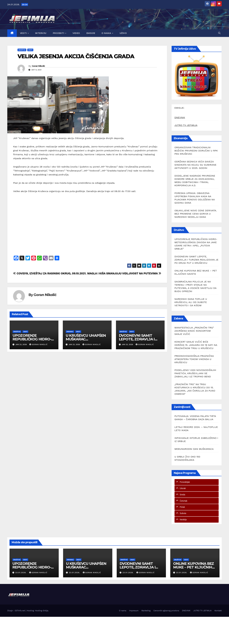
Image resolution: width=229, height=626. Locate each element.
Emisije (90, 33)
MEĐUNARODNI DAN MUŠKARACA (194, 449)
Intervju (40, 33)
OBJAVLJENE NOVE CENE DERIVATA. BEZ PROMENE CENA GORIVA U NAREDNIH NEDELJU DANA (196, 213)
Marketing (146, 610)
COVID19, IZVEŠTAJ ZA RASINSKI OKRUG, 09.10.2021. (49, 273)
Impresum (133, 610)
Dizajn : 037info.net (16, 610)
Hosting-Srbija (41, 610)
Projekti (59, 33)
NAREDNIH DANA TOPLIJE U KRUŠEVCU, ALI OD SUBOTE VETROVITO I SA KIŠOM (191, 302)
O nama (107, 33)
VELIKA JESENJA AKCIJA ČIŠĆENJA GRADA (76, 56)
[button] (219, 33)
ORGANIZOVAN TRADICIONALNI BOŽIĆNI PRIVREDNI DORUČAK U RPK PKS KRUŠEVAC (196, 150)
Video (76, 33)
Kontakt (218, 610)
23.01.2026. (21, 573)
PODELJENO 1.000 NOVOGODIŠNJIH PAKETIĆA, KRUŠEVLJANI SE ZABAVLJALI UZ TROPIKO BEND (195, 373)
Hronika (70, 331)
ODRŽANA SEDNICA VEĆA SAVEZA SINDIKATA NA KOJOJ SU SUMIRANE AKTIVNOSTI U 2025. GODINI (195, 164)
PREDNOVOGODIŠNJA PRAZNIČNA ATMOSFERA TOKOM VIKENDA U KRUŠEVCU (194, 359)
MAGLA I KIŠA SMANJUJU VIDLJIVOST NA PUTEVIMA (124, 273)
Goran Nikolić (38, 66)
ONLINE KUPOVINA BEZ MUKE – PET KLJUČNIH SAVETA (193, 567)
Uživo (123, 33)
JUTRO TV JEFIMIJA (186, 125)
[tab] (197, 482)
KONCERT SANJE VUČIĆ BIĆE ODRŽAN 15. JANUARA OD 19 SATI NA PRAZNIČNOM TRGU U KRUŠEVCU (196, 345)
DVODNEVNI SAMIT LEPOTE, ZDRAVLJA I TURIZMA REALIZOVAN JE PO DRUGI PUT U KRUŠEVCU (196, 259)
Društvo (21, 50)
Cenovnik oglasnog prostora (166, 610)
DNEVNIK (180, 117)
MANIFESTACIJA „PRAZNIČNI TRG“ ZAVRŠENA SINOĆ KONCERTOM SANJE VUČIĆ (194, 330)
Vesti (23, 33)
